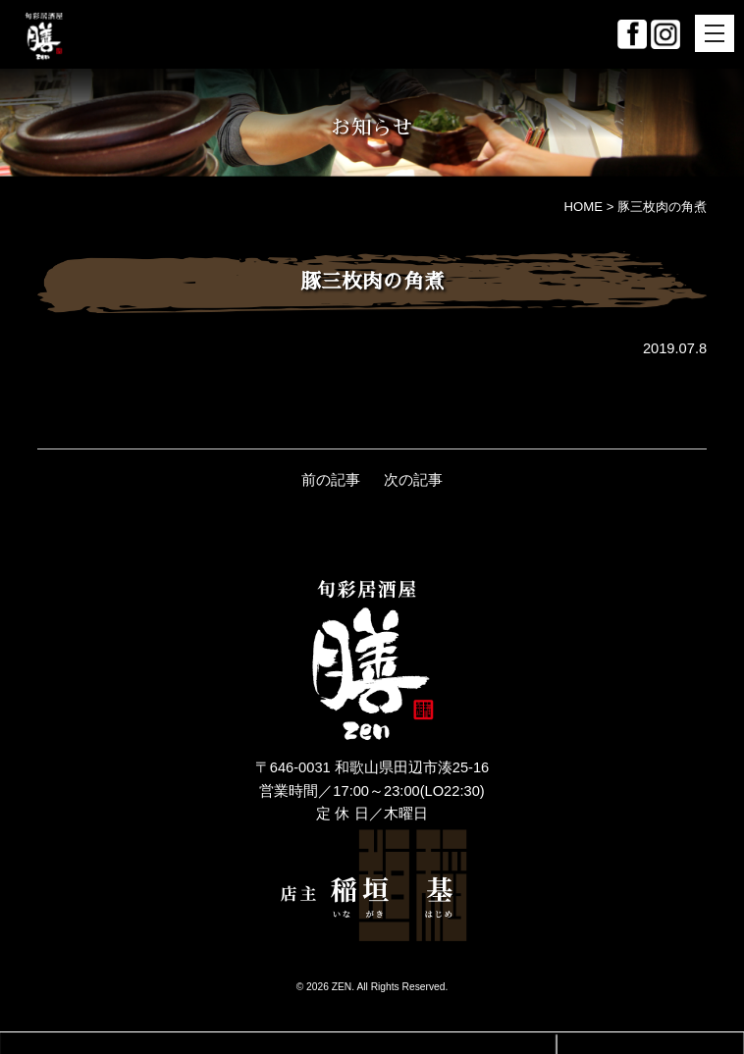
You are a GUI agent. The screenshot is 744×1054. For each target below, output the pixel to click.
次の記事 (413, 480)
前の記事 (330, 480)
